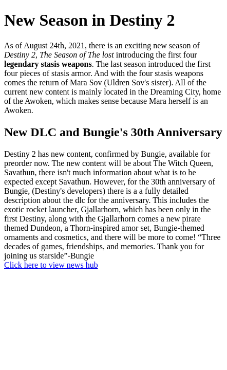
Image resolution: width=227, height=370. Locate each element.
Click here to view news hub (51, 265)
